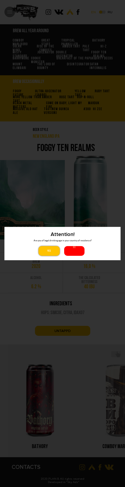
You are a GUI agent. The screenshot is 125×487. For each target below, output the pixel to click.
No (74, 247)
